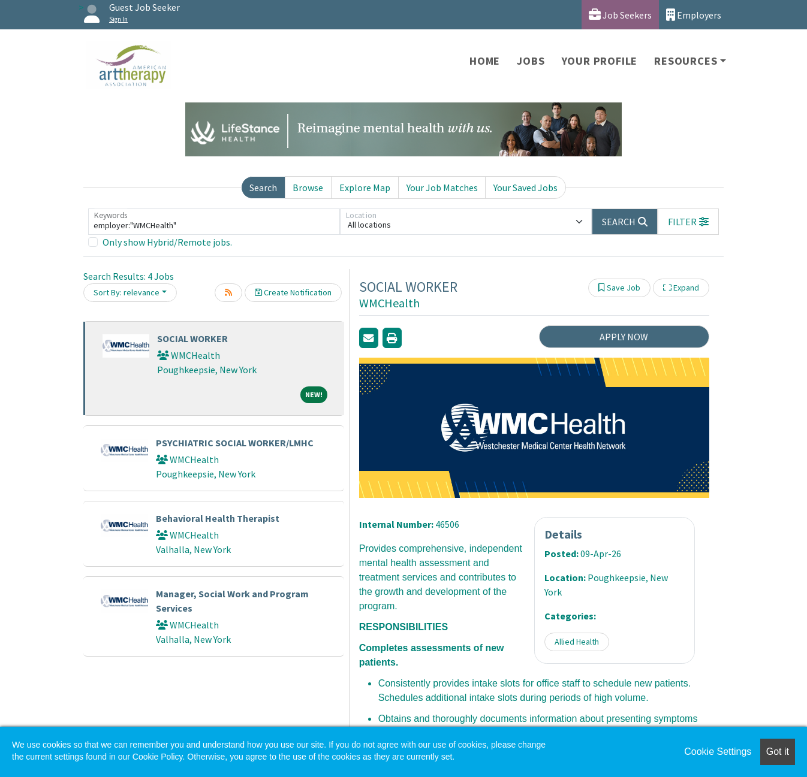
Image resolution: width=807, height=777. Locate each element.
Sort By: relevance (126, 292)
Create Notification (293, 292)
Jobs (530, 61)
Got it (777, 751)
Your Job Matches (442, 188)
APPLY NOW (624, 337)
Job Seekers (620, 14)
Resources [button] (685, 61)
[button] (688, 221)
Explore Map (364, 188)
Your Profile (600, 61)
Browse (308, 188)
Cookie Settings (717, 751)
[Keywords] (214, 221)
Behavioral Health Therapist (217, 518)
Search (263, 188)
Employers (693, 14)
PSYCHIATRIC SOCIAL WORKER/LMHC (235, 443)
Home (484, 61)
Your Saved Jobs (525, 188)
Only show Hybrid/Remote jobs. (167, 242)
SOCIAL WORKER (192, 338)
